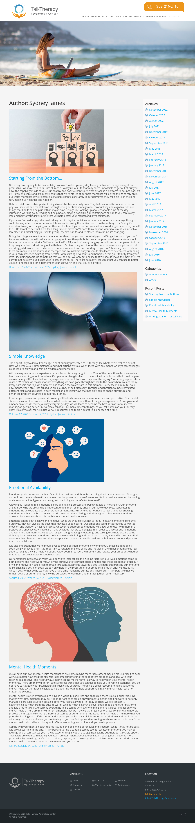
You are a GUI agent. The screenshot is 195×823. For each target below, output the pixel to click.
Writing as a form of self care (165, 316)
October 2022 (157, 115)
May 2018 (154, 148)
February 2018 (157, 160)
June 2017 (155, 193)
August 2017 (156, 182)
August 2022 (156, 120)
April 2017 (155, 204)
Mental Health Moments (32, 667)
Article (73, 267)
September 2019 (158, 143)
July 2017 (154, 187)
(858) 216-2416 (167, 6)
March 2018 (156, 154)
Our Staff (107, 16)
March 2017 (156, 210)
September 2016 (158, 243)
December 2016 (158, 226)
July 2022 (154, 126)
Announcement (158, 274)
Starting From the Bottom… (35, 178)
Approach (121, 16)
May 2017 (154, 199)
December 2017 (158, 171)
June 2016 (155, 260)
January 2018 (156, 165)
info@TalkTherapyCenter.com (161, 797)
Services (95, 16)
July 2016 (154, 254)
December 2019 (158, 132)
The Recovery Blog (156, 16)
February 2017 (157, 215)
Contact (174, 16)
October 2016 (157, 238)
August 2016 (156, 249)
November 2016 (158, 232)
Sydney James (59, 267)
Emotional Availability (30, 487)
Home (85, 16)
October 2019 (157, 137)
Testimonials (136, 16)
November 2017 (158, 176)
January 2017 (156, 221)
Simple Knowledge (27, 356)
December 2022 (158, 109)
